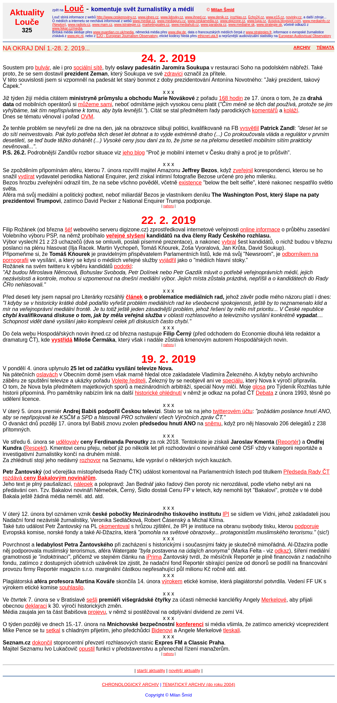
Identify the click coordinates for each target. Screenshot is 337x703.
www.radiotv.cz (79, 25)
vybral (229, 242)
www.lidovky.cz (172, 17)
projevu (97, 612)
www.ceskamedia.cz (203, 21)
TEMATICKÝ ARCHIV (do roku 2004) (199, 684)
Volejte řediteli (129, 380)
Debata (264, 393)
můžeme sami (95, 104)
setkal (53, 630)
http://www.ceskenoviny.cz (116, 17)
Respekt (35, 448)
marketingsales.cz (156, 25)
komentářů (265, 110)
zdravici (173, 74)
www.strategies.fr (259, 32)
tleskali (231, 630)
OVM (87, 116)
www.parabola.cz (213, 25)
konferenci (190, 624)
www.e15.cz (275, 17)
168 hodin (231, 98)
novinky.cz (294, 17)
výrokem (172, 581)
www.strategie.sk (269, 25)
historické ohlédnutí (158, 393)
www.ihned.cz (195, 17)
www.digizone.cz (232, 21)
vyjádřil (167, 260)
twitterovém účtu (232, 411)
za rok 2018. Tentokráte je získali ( (178, 442)
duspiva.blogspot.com (284, 21)
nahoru (168, 206)
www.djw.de (177, 32)
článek (134, 297)
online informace (260, 229)
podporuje (307, 526)
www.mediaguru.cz (171, 21)
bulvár (42, 67)
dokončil (42, 642)
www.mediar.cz (144, 21)
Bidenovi (162, 630)
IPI (225, 514)
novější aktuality (184, 670)
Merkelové (273, 600)
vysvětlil (249, 128)
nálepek (83, 484)
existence (190, 182)
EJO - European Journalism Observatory (127, 36)
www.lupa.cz (256, 21)
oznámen (65, 514)
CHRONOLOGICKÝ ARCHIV (130, 684)
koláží (291, 110)
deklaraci (36, 606)
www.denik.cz (218, 17)
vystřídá (61, 340)
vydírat (26, 176)
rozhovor (90, 460)
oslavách (47, 374)
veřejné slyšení (125, 236)
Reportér (288, 442)
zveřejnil (243, 170)
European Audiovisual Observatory (305, 36)
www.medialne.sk (241, 25)
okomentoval (114, 526)
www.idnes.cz (148, 17)
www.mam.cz (102, 25)
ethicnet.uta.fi (208, 36)
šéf (68, 229)
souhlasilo (71, 587)
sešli (91, 600)
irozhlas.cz (238, 17)
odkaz (282, 551)
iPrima (154, 557)
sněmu (213, 423)
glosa (259, 387)
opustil (87, 649)
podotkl (123, 266)
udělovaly (67, 442)
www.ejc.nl (75, 36)
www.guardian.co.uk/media (113, 32)
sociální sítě (87, 67)
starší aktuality (151, 670)
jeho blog (134, 153)
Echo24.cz (256, 17)
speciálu (233, 380)
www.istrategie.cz (127, 25)
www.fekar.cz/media (67, 28)
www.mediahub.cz (185, 25)
